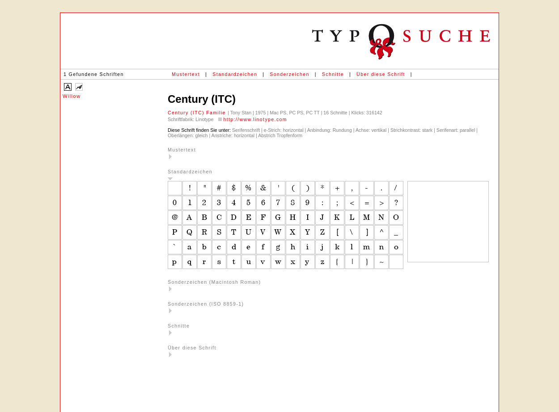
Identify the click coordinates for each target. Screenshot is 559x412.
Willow (71, 96)
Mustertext (186, 74)
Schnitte (333, 74)
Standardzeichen (234, 74)
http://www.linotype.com (255, 119)
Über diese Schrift (380, 74)
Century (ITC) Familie (198, 112)
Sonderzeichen (289, 74)
